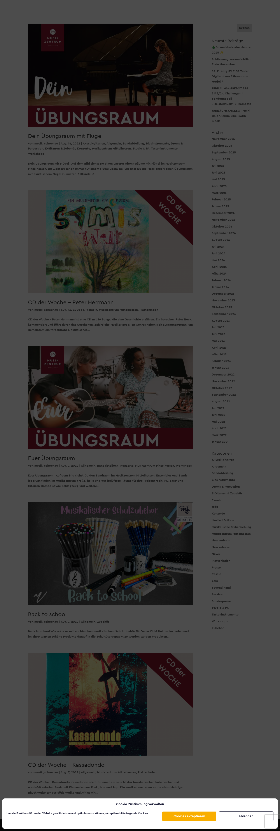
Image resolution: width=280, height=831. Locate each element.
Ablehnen (246, 816)
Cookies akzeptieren (189, 816)
